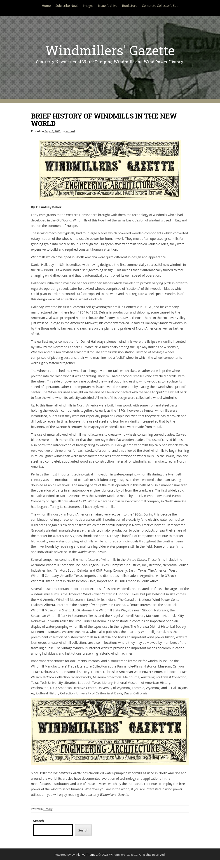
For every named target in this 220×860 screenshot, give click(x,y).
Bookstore (129, 5)
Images (88, 5)
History (47, 809)
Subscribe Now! (66, 5)
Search (38, 821)
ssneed (70, 131)
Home (46, 5)
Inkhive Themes (86, 855)
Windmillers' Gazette (110, 50)
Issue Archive (107, 5)
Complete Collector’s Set (160, 5)
